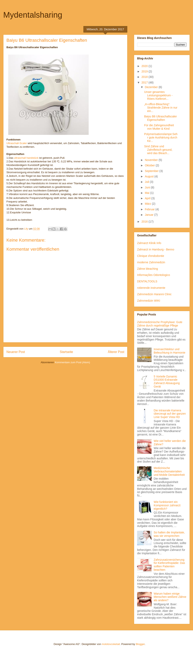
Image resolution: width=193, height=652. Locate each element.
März (148, 203)
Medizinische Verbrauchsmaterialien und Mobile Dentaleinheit (169, 471)
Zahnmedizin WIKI (148, 300)
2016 (145, 221)
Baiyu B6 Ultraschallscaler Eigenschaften (160, 118)
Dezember (151, 87)
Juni (148, 187)
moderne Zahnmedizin (151, 262)
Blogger (140, 644)
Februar (150, 209)
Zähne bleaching (147, 268)
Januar (149, 214)
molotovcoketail (111, 644)
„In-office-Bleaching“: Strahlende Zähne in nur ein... (160, 108)
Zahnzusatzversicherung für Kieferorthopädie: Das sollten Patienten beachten (169, 564)
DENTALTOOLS (147, 281)
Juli (147, 181)
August (149, 176)
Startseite (66, 352)
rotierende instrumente (151, 287)
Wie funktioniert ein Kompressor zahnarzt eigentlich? (167, 505)
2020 (145, 66)
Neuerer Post (15, 352)
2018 (145, 76)
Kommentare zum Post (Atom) (72, 362)
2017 (145, 82)
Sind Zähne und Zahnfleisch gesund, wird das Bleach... (158, 150)
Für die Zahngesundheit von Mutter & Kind (159, 127)
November (151, 160)
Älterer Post (116, 352)
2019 (145, 71)
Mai (147, 192)
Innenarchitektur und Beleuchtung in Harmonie (169, 351)
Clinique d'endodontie (150, 255)
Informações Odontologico (153, 275)
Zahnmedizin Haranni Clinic (154, 294)
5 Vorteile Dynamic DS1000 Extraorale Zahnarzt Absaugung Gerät (167, 381)
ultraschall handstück (26, 157)
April (148, 198)
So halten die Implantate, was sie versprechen (169, 534)
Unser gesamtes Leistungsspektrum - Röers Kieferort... (158, 95)
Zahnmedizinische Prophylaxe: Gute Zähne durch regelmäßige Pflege (159, 323)
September (152, 171)
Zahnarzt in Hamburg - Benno (155, 249)
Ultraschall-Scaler (16, 143)
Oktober (150, 165)
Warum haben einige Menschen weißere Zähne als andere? (170, 597)
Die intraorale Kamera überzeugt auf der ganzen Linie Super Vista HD (170, 414)
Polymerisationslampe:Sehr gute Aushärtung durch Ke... (161, 137)
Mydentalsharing (32, 14)
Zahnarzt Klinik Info (149, 243)
